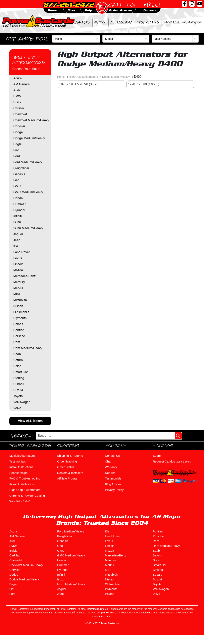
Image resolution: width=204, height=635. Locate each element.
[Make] (76, 39)
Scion (17, 366)
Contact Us (112, 455)
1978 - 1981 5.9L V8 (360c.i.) (79, 84)
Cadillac (19, 108)
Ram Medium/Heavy (27, 348)
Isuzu (17, 222)
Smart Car (20, 372)
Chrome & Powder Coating (27, 495)
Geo (16, 180)
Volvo (17, 408)
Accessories (121, 22)
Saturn (18, 360)
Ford (16, 156)
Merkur (18, 288)
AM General (21, 84)
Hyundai (19, 210)
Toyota (18, 396)
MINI (16, 294)
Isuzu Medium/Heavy (28, 228)
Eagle (17, 144)
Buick (17, 102)
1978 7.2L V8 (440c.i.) (143, 84)
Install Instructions (21, 467)
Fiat (16, 150)
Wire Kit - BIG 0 (19, 501)
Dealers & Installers (70, 473)
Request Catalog (172, 461)
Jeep (16, 240)
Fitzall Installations (21, 484)
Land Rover (21, 252)
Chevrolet (20, 114)
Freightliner (21, 168)
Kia (15, 246)
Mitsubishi (20, 300)
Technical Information (183, 22)
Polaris (18, 324)
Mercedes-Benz (24, 276)
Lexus (17, 258)
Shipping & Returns (70, 455)
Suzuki (18, 390)
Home (61, 76)
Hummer (19, 204)
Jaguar (18, 234)
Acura (17, 78)
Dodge (18, 132)
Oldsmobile (21, 312)
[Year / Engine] (175, 39)
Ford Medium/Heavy (27, 162)
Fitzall (100, 22)
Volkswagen (21, 402)
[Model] (125, 39)
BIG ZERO (83, 22)
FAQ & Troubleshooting (24, 478)
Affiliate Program (68, 478)
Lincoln (18, 264)
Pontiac (18, 330)
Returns (110, 473)
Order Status (65, 467)
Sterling (18, 378)
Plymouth (20, 318)
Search (157, 455)
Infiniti (17, 216)
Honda (18, 198)
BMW (17, 96)
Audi (16, 90)
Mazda (18, 270)
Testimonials (148, 22)
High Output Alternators (28, 60)
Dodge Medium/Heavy (29, 138)
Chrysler (19, 126)
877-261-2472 (68, 4)
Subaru (18, 384)
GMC (17, 186)
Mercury (19, 282)
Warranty (111, 467)
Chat (108, 461)
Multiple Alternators (22, 455)
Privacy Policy (114, 489)
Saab (17, 354)
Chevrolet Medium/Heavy (31, 120)
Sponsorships (18, 473)
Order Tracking (67, 461)
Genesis (19, 174)
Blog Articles (113, 484)
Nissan (18, 306)
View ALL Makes (30, 421)
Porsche (19, 336)
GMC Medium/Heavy (28, 192)
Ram (16, 342)
